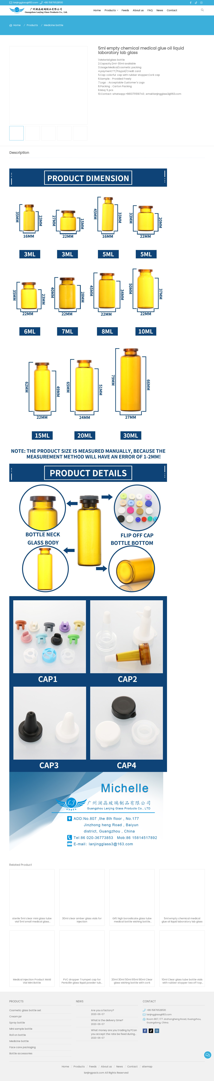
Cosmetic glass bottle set (25, 1010)
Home (97, 10)
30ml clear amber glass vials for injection (82, 920)
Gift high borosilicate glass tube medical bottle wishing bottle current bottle (132, 920)
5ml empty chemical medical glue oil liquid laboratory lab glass (182, 920)
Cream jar (15, 1016)
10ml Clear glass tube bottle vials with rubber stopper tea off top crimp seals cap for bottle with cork (182, 981)
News (159, 10)
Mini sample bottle (20, 1029)
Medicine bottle (53, 25)
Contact (172, 10)
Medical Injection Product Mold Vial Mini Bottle (32, 981)
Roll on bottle (17, 1035)
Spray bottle (17, 1022)
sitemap (147, 1066)
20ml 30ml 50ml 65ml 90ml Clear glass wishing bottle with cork (131, 981)
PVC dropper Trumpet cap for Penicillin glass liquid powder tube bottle (82, 981)
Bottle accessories (20, 1053)
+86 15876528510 (53, 2)
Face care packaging (22, 1047)
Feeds (125, 10)
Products (110, 10)
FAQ (150, 10)
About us (138, 10)
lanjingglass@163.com (25, 2)
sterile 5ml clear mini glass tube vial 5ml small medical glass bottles (32, 920)
